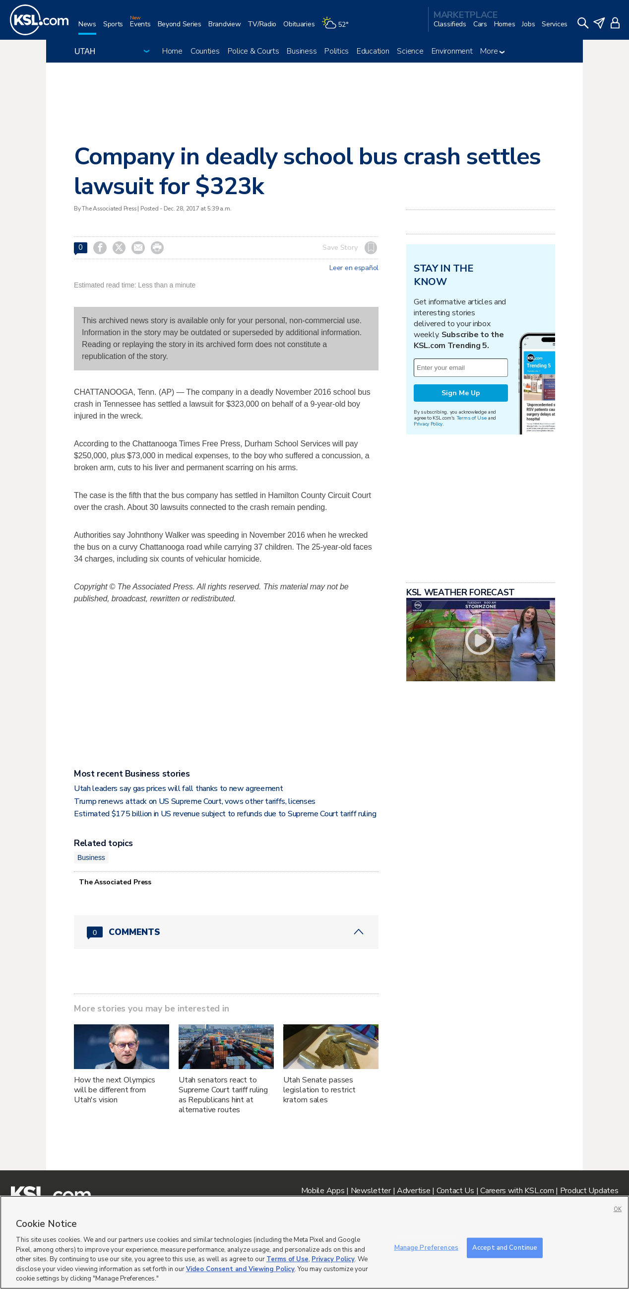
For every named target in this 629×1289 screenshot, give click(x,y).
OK (618, 1209)
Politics (336, 51)
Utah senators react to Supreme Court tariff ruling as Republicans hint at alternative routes (223, 1094)
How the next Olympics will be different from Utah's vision (114, 1089)
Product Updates (589, 1190)
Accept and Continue (504, 1247)
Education (373, 51)
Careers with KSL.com (517, 1190)
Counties (205, 51)
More (492, 51)
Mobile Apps (323, 1190)
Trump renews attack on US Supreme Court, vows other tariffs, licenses (194, 801)
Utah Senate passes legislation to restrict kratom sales (319, 1089)
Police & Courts (253, 51)
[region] (314, 1242)
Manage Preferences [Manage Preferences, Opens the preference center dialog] (426, 1247)
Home (172, 51)
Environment (452, 51)
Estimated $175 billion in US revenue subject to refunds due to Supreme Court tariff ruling (225, 813)
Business (301, 51)
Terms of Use (471, 542)
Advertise (413, 1190)
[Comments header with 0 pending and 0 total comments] (226, 932)
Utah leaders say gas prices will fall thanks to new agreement (178, 788)
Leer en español (353, 268)
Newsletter (371, 1190)
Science (410, 51)
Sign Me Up (460, 517)
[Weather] (338, 28)
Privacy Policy (428, 548)
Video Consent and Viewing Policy (240, 1269)
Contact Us (455, 1190)
